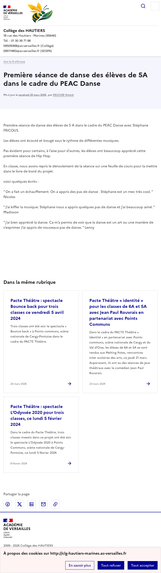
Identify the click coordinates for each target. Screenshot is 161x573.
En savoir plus (80, 565)
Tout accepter (142, 565)
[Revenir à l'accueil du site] (16, 528)
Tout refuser (111, 565)
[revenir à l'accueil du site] (80, 30)
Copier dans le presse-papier (55, 504)
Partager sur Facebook (7, 504)
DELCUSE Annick (63, 95)
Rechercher (143, 6)
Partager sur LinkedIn (31, 504)
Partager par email (43, 504)
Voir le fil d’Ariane (14, 62)
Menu (155, 6)
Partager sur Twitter (19, 504)
